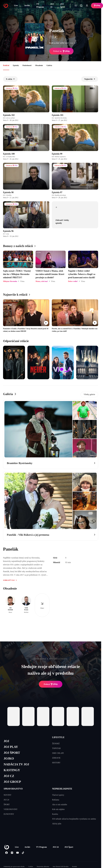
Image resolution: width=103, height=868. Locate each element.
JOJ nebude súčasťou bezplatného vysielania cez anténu (74, 819)
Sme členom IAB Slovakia (60, 866)
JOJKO (9, 758)
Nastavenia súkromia (43, 866)
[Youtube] (17, 853)
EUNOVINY (9, 814)
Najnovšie (89, 79)
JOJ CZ (9, 776)
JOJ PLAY (11, 746)
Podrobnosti (27, 65)
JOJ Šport (62, 5)
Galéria (49, 65)
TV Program (40, 5)
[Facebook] (6, 853)
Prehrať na (61, 51)
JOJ (6, 741)
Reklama (55, 800)
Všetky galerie (89, 394)
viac (73, 43)
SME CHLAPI (58, 753)
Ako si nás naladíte (59, 804)
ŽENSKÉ (56, 743)
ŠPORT (7, 804)
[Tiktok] (23, 853)
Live (16, 5)
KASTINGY (12, 770)
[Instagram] (12, 853)
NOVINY (7, 795)
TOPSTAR (56, 748)
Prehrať (50, 684)
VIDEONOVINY (11, 809)
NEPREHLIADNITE (62, 789)
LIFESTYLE (58, 737)
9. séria (10, 79)
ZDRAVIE (56, 758)
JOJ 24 (52, 5)
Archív (27, 5)
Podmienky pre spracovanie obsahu (14, 866)
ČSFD (53, 37)
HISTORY (56, 763)
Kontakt (74, 866)
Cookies (30, 866)
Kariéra (55, 814)
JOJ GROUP (12, 781)
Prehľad (6, 65)
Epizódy (16, 65)
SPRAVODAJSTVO (13, 789)
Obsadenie (39, 65)
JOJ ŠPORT (12, 752)
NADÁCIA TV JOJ (16, 764)
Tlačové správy (58, 795)
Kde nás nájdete (58, 809)
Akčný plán (56, 824)
